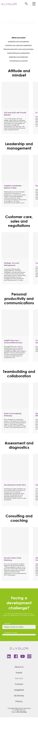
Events (19, 672)
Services (19, 678)
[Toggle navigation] (33, 4)
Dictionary (19, 695)
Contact (19, 684)
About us (19, 667)
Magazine (19, 690)
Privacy (19, 701)
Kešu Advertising (22, 712)
